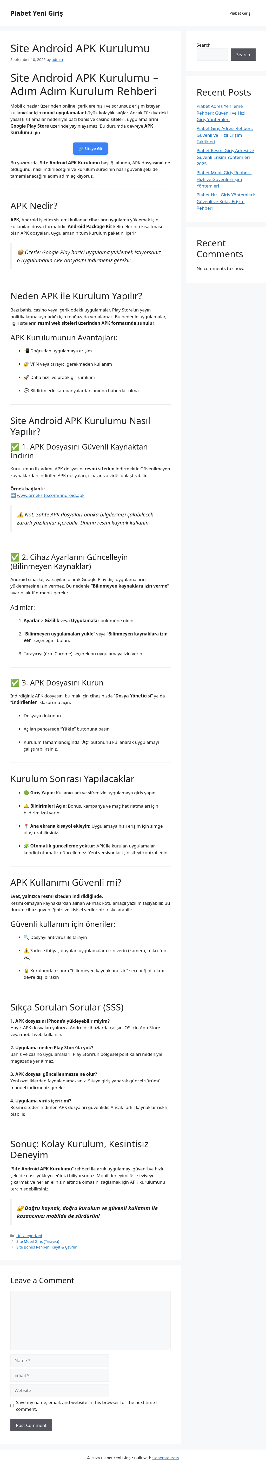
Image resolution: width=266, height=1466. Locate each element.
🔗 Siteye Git (90, 148)
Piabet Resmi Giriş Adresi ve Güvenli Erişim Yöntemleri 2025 (225, 157)
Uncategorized (29, 1235)
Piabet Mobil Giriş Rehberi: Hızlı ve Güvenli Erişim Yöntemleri (224, 179)
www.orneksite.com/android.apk (50, 495)
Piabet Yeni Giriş (36, 13)
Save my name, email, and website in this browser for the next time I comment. (87, 1405)
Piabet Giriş (240, 13)
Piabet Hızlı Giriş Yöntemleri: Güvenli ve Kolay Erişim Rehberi (226, 201)
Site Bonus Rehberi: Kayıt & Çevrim (46, 1247)
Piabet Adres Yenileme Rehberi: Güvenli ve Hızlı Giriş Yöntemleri (222, 112)
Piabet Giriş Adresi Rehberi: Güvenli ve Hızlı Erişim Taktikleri (225, 135)
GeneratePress (165, 1457)
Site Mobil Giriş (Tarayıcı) (37, 1241)
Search (204, 45)
